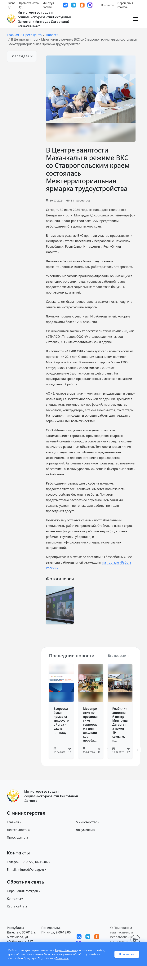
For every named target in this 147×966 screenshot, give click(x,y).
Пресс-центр (32, 35)
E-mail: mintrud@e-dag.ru (27, 869)
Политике (62, 958)
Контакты (107, 5)
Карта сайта (17, 906)
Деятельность (18, 830)
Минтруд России (48, 5)
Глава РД (11, 5)
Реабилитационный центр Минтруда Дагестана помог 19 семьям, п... (120, 724)
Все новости (119, 656)
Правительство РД (29, 5)
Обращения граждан (125, 5)
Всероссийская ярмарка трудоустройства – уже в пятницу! (61, 721)
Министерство (88, 822)
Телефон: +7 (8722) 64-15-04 (29, 862)
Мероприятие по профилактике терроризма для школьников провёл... (90, 724)
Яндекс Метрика (66, 950)
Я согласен (126, 954)
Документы (86, 830)
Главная (13, 35)
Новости (52, 35)
